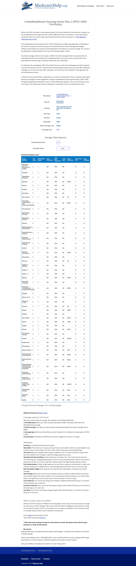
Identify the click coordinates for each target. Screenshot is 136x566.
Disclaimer (25, 559)
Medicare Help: (42, 413)
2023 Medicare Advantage (85, 6)
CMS (30, 515)
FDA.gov (43, 518)
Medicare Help (38, 563)
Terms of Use (35, 559)
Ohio (58, 130)
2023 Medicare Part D (45, 550)
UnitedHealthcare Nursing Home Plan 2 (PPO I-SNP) (63, 96)
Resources (110, 6)
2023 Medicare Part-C (28, 550)
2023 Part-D (100, 6)
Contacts (46, 559)
